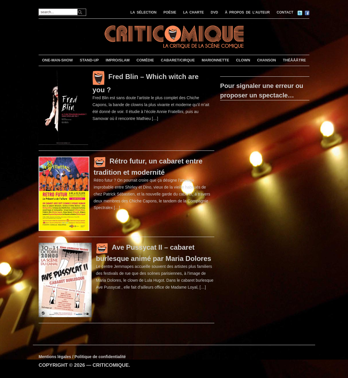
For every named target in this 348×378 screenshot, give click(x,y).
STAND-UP (89, 60)
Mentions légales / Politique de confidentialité (82, 356)
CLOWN (243, 60)
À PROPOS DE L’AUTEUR (247, 12)
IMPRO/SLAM (118, 60)
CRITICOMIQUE (110, 365)
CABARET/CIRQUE (178, 60)
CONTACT (285, 12)
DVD (214, 12)
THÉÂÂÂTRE (294, 60)
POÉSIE (169, 12)
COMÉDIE (145, 60)
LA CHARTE (193, 12)
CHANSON (266, 60)
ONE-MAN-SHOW (57, 60)
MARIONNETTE (215, 60)
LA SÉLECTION (143, 12)
